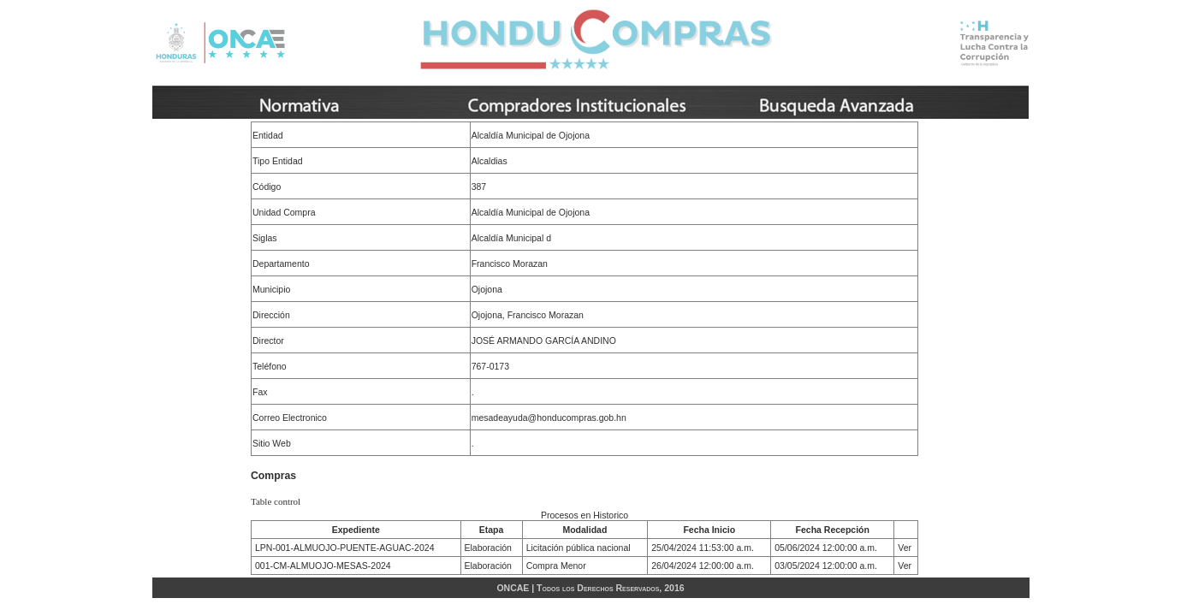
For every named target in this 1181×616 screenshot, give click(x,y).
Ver (904, 547)
